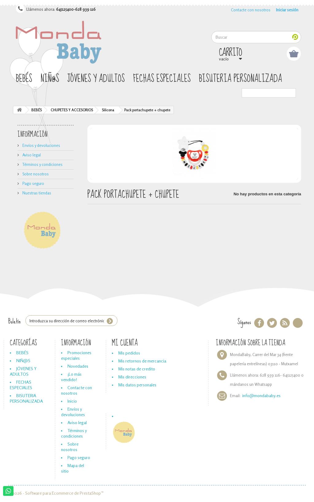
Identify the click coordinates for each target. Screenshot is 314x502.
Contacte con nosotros (250, 9)
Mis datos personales (137, 384)
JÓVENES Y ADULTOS (96, 79)
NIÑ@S (49, 79)
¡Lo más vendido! (71, 376)
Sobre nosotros (35, 173)
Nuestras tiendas (36, 192)
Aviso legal (31, 154)
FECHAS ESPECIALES (162, 79)
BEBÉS (24, 79)
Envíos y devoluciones (40, 145)
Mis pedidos (129, 352)
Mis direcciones (132, 376)
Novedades (77, 366)
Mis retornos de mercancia (142, 360)
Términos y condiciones (42, 164)
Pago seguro (32, 183)
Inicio (72, 401)
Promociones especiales (76, 355)
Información (32, 134)
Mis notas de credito (136, 368)
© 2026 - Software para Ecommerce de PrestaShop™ (55, 493)
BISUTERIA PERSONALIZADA (240, 79)
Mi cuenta (125, 343)
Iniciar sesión (287, 9)
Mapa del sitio (72, 468)
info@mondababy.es (261, 395)
